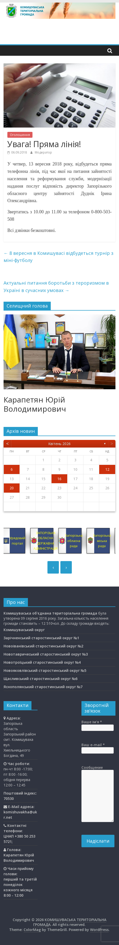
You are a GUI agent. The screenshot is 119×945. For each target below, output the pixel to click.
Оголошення (20, 135)
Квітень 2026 (59, 443)
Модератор (43, 152)
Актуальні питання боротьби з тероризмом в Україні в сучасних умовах (56, 286)
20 (12, 487)
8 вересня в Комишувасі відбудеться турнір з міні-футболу (58, 256)
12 (107, 469)
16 (59, 478)
